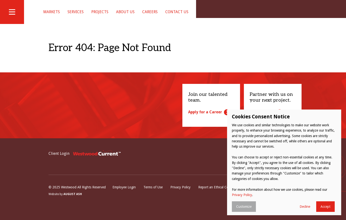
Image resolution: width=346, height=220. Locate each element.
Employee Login (124, 193)
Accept (325, 206)
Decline (305, 206)
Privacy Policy (180, 193)
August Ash (72, 200)
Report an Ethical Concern (217, 193)
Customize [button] (244, 206)
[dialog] (284, 162)
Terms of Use (153, 193)
